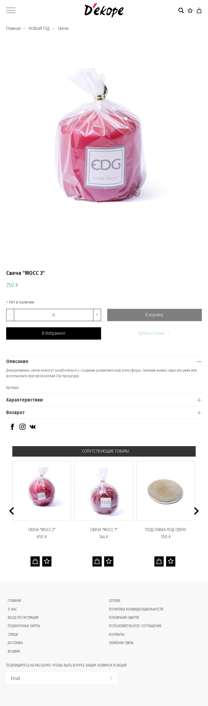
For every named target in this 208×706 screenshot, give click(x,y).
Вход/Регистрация (23, 617)
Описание (17, 361)
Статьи (13, 634)
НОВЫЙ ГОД (39, 28)
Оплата (114, 601)
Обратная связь (121, 643)
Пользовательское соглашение (135, 626)
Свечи (63, 28)
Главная (13, 28)
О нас (12, 609)
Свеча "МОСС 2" (41, 529)
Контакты (116, 634)
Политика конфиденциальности (136, 609)
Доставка (15, 643)
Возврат (15, 412)
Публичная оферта (124, 617)
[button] (11, 511)
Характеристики (24, 400)
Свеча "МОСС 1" (103, 529)
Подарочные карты (24, 626)
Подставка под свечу (165, 529)
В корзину (154, 314)
